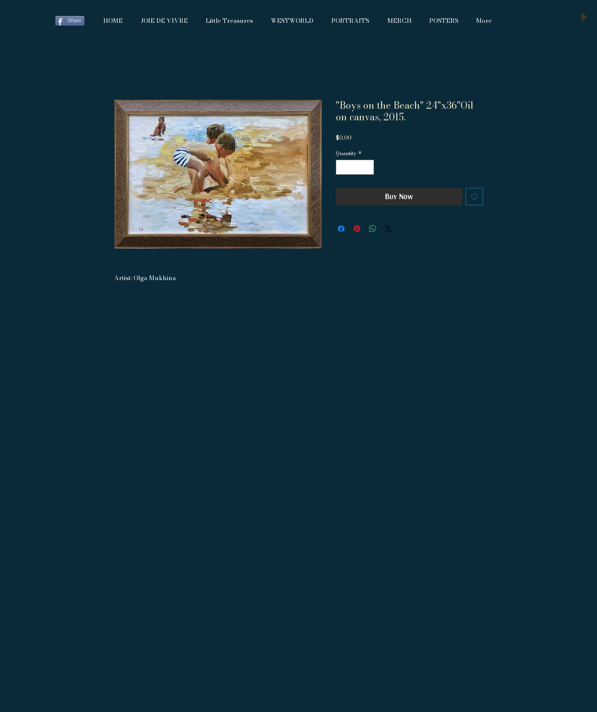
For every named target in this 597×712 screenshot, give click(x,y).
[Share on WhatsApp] (373, 229)
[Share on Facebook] (341, 229)
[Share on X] (388, 229)
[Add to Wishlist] (474, 196)
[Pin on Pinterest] (357, 229)
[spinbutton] (355, 167)
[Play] (583, 17)
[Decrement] (342, 167)
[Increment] (368, 167)
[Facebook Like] (28, 21)
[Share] (70, 21)
